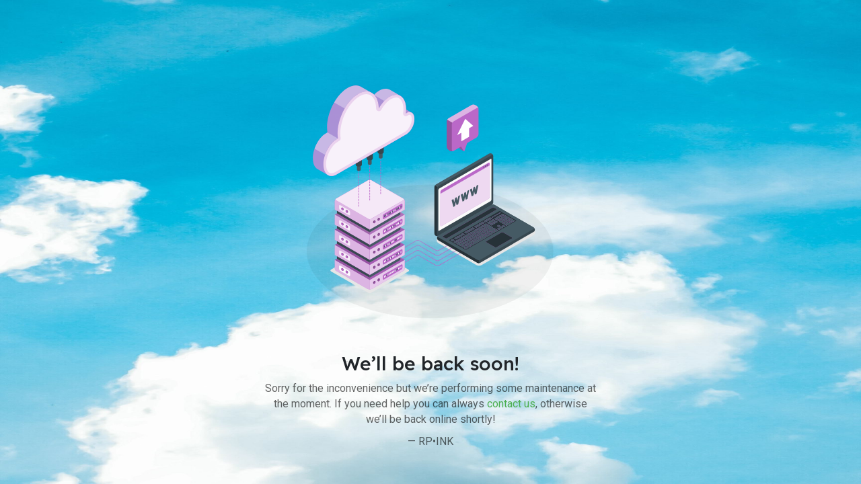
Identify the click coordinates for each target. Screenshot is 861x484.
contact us (511, 403)
